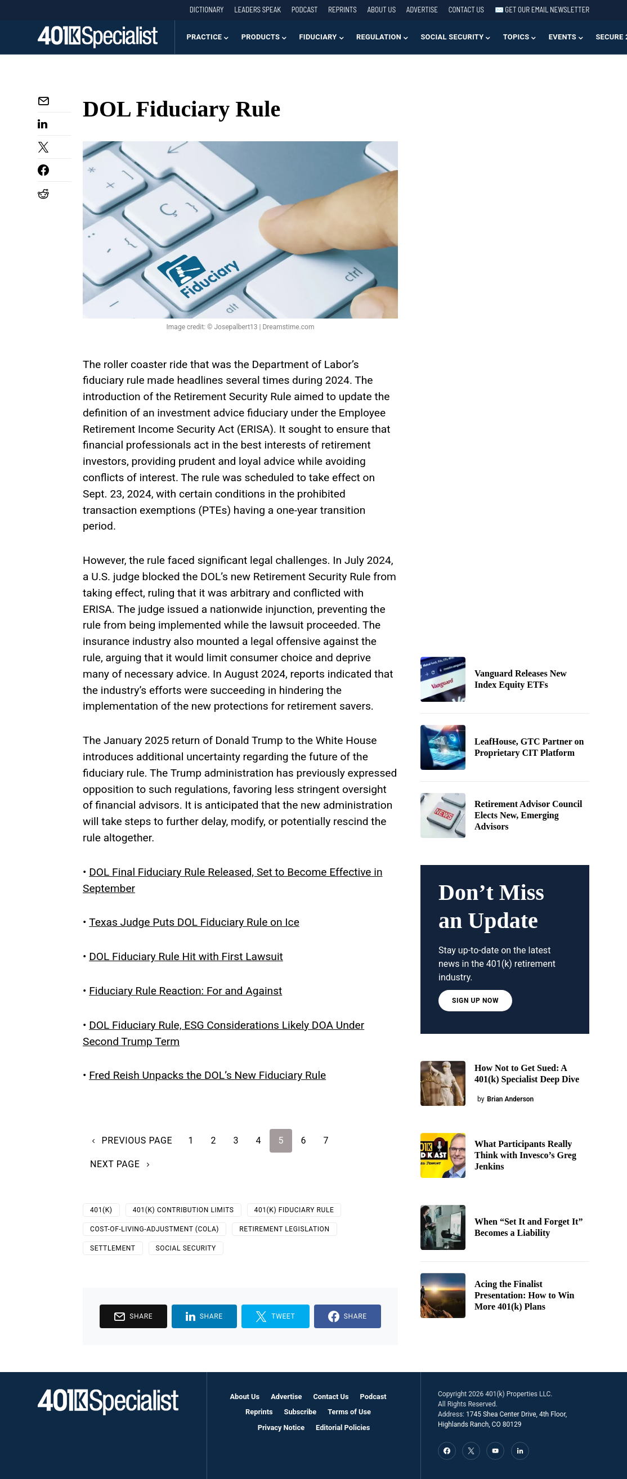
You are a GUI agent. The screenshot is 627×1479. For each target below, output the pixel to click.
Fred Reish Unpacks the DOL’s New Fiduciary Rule (207, 1075)
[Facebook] (447, 1451)
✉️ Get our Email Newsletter (542, 9)
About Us (381, 9)
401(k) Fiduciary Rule (294, 1210)
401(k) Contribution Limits (183, 1210)
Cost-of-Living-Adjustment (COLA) (154, 1229)
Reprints (342, 9)
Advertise (422, 9)
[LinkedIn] (520, 1451)
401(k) (101, 1210)
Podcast (305, 9)
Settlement (113, 1248)
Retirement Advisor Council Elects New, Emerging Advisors (528, 815)
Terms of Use (349, 1412)
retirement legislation (284, 1229)
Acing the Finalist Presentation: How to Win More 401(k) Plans (524, 1295)
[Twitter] (471, 1451)
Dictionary (207, 9)
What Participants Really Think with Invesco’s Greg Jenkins (525, 1155)
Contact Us (466, 9)
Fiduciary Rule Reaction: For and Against (185, 990)
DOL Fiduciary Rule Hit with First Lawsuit (186, 956)
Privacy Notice (281, 1427)
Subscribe (300, 1412)
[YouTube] (495, 1451)
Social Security (186, 1248)
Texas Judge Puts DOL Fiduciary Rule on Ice (194, 922)
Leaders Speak (257, 9)
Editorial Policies (343, 1427)
